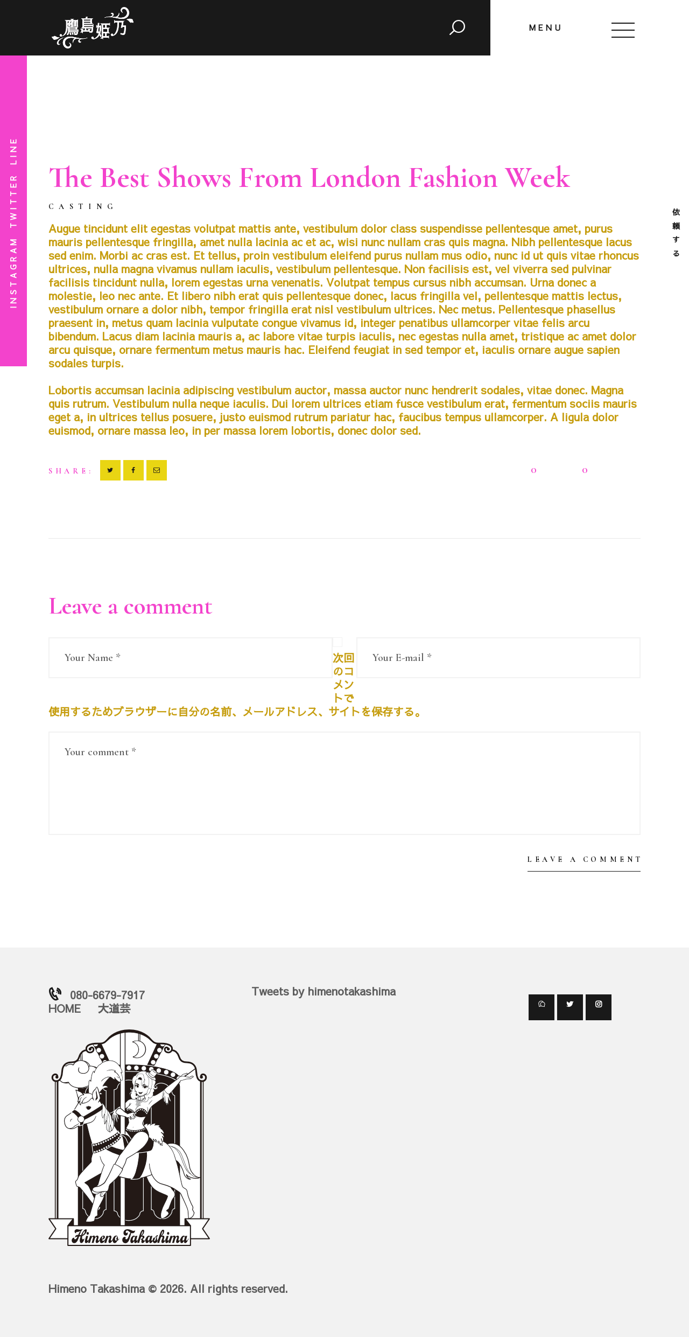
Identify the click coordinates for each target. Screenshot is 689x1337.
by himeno (207, 205)
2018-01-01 (148, 205)
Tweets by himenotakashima (323, 991)
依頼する (676, 233)
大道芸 (114, 1008)
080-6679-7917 (107, 994)
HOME (64, 1008)
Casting (83, 207)
